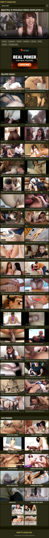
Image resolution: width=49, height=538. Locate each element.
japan (19, 41)
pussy (34, 41)
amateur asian (14, 44)
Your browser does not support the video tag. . (24, 25)
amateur (27, 41)
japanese (12, 41)
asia (40, 41)
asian (5, 41)
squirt (5, 44)
